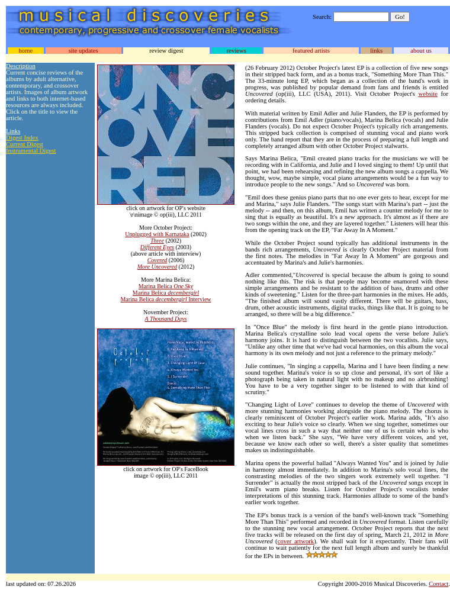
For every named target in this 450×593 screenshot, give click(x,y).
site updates (83, 50)
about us (421, 50)
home (25, 50)
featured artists (311, 50)
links (376, 50)
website (428, 94)
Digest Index (22, 137)
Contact (438, 584)
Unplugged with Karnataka (157, 234)
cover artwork (296, 541)
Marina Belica (166, 286)
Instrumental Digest (31, 150)
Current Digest (24, 144)
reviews (236, 50)
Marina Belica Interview (165, 299)
